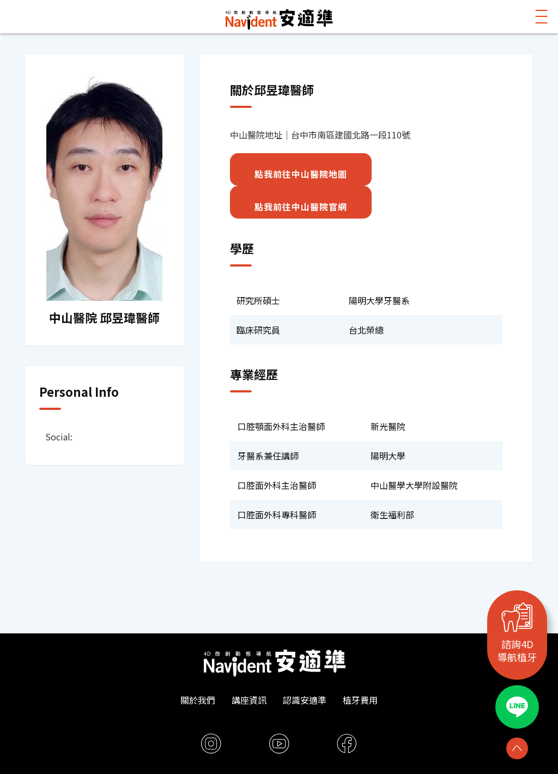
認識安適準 (304, 699)
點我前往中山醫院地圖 (300, 173)
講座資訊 (249, 699)
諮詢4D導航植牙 (517, 650)
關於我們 (197, 699)
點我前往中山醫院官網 (300, 206)
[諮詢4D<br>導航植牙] (517, 617)
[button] (542, 16)
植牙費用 (360, 699)
